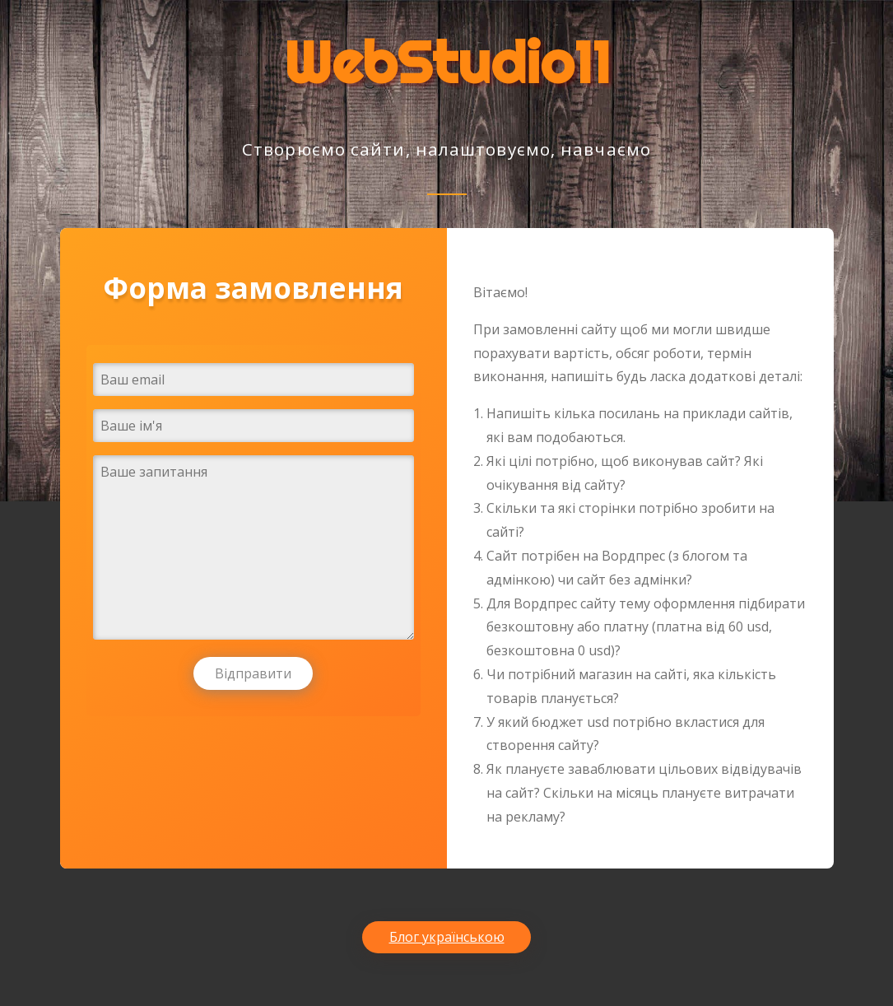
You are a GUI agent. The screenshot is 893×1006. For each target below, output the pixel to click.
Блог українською (447, 937)
